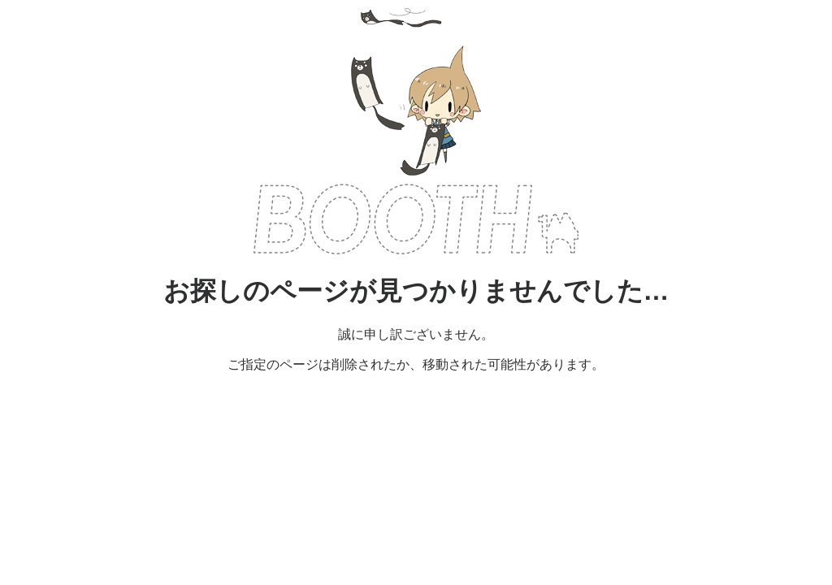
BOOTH (416, 219)
